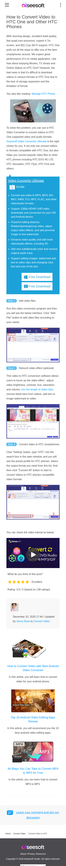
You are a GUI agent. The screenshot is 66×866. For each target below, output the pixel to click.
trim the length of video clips (37, 389)
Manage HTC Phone (43, 93)
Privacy (31, 854)
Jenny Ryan (23, 621)
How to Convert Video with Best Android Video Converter (33, 668)
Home (8, 833)
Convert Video (41, 621)
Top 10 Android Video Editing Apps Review (33, 719)
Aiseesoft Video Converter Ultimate (26, 141)
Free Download (39, 277)
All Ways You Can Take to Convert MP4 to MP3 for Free (33, 770)
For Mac (20, 186)
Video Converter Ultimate (26, 180)
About (23, 854)
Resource (41, 854)
